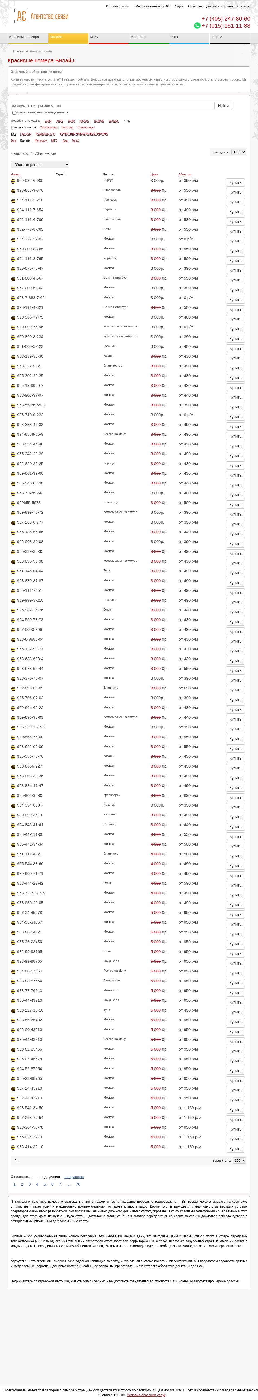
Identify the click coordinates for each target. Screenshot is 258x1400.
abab (71, 120)
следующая (74, 1177)
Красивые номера (24, 37)
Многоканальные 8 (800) (153, 6)
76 (78, 1184)
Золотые (67, 127)
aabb (59, 120)
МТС (94, 37)
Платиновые (85, 127)
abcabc (113, 120)
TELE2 (216, 37)
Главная (19, 51)
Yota (174, 37)
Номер (15, 174)
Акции (179, 6)
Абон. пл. (185, 174)
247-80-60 (225, 18)
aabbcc (84, 120)
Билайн (56, 37)
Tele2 (75, 140)
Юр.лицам (194, 6)
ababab (99, 120)
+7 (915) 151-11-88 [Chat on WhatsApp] (225, 26)
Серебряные (48, 127)
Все (13, 133)
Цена (154, 174)
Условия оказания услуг (146, 1395)
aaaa (48, 120)
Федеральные (45, 133)
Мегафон (138, 37)
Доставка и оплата (219, 6)
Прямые (25, 133)
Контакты (243, 6)
